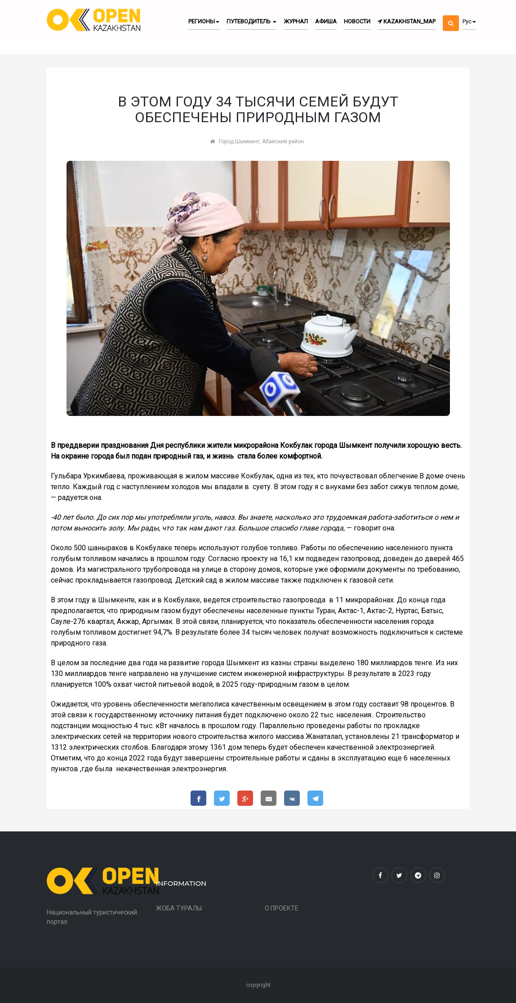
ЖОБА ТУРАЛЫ (179, 908)
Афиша (326, 21)
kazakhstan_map (407, 21)
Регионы (203, 21)
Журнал (296, 21)
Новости (357, 21)
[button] (451, 15)
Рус (469, 21)
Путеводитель (251, 21)
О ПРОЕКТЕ (281, 908)
